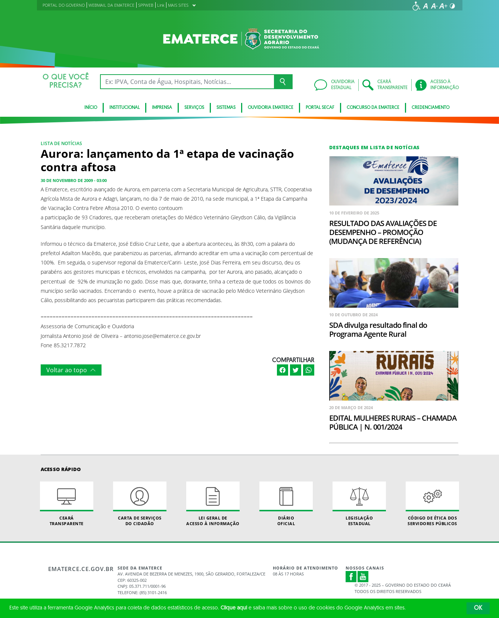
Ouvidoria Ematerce (270, 108)
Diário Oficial (286, 503)
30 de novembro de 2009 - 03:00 (74, 180)
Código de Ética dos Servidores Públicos (432, 503)
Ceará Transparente (67, 503)
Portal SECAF (320, 108)
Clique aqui (234, 608)
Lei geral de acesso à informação (213, 503)
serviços (194, 108)
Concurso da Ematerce (373, 108)
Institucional (124, 108)
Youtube (363, 576)
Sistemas (226, 108)
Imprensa (162, 108)
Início (90, 108)
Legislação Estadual (359, 503)
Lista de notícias (61, 143)
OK (478, 608)
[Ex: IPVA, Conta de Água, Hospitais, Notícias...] (187, 81)
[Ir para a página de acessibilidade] (416, 5)
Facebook (351, 576)
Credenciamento (430, 108)
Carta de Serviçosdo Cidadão (140, 503)
